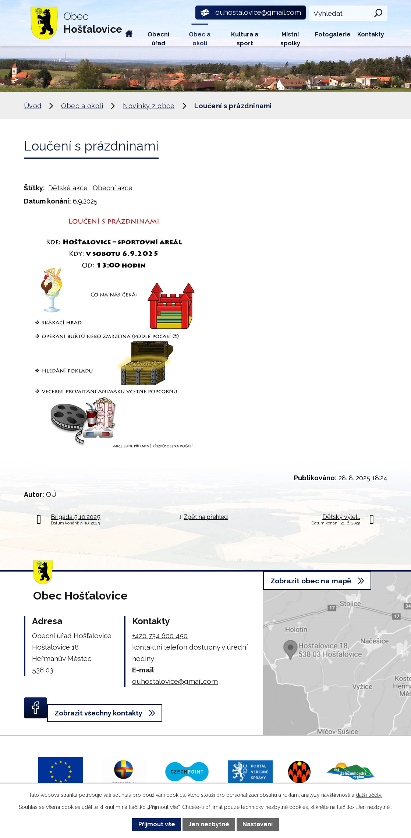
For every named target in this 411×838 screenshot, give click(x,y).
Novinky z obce (148, 106)
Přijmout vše (156, 824)
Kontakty (370, 34)
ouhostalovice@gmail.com (175, 681)
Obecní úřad (158, 38)
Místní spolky (290, 38)
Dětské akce (68, 188)
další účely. (369, 795)
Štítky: (34, 188)
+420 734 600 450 (160, 636)
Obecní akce (112, 188)
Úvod (129, 35)
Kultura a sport (244, 38)
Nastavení (257, 824)
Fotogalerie (333, 34)
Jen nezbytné (208, 824)
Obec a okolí (199, 38)
